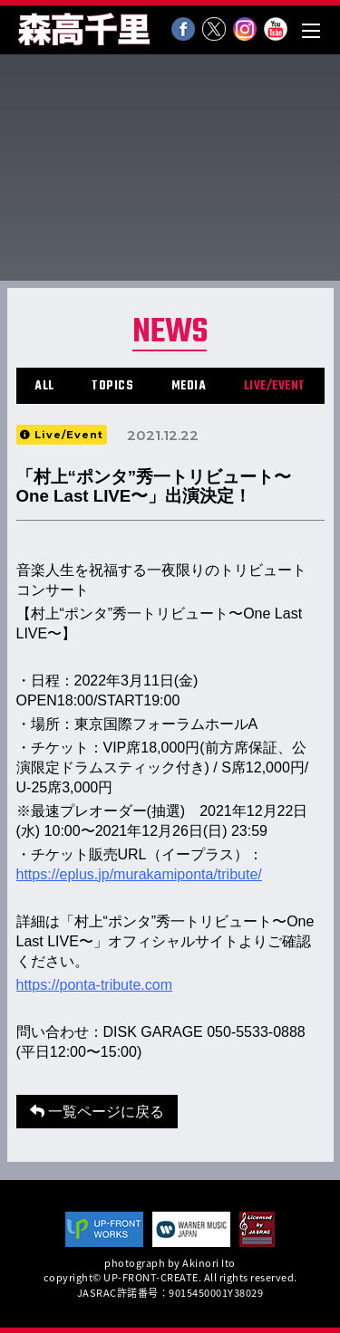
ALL (44, 386)
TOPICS (112, 386)
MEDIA (189, 386)
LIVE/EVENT (275, 386)
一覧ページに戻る (97, 1111)
